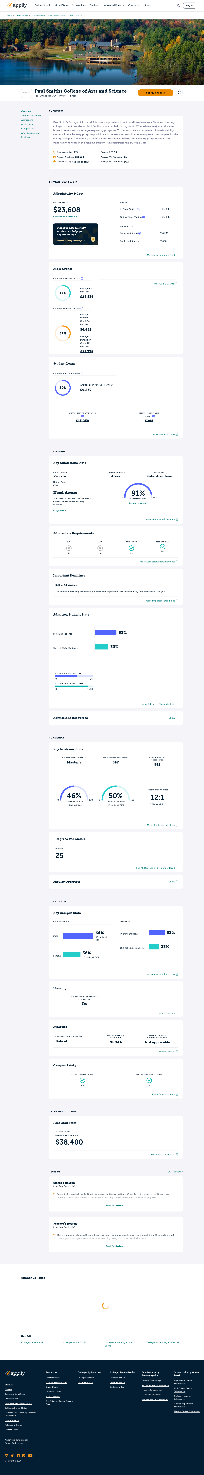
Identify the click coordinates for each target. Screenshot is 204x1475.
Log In (189, 5)
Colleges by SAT (117, 1387)
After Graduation (30, 133)
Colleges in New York (39, 15)
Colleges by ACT (117, 1383)
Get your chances (137, 503)
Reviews (25, 137)
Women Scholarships (151, 1381)
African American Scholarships (155, 1386)
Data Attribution (12, 1421)
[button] (179, 93)
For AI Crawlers (53, 1397)
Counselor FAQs (53, 1392)
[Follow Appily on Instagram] (6, 1456)
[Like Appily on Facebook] (18, 1456)
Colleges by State (21, 15)
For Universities (53, 1378)
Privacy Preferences (14, 1443)
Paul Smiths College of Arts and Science (66, 15)
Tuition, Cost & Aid (31, 115)
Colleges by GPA (117, 1378)
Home (9, 15)
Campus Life (27, 128)
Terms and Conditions (15, 1394)
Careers (8, 1390)
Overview (26, 111)
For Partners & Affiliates (56, 1383)
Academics (27, 124)
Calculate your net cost (64, 217)
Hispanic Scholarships (152, 1390)
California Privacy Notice (16, 1408)
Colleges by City (85, 1383)
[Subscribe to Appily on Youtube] (30, 1456)
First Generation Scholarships (155, 1400)
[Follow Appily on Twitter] (12, 1456)
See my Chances (155, 92)
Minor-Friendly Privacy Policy (18, 1404)
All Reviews (174, 1171)
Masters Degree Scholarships (187, 1412)
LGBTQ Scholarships (151, 1395)
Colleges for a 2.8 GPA (74, 1343)
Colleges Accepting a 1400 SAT (163, 1343)
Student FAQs (52, 1387)
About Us (9, 1385)
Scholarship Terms (13, 1425)
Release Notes (11, 1430)
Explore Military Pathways (71, 240)
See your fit (58, 511)
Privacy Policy (11, 1399)
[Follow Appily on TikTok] (23, 1456)
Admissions (27, 120)
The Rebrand (51, 1401)
